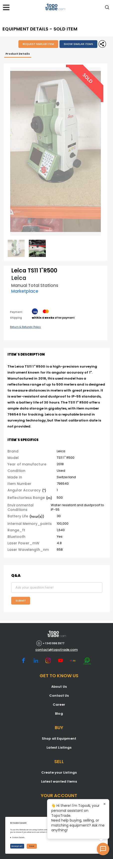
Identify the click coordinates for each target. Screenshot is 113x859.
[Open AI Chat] (103, 849)
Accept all (17, 846)
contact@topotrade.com (56, 649)
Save (31, 846)
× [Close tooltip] (104, 803)
